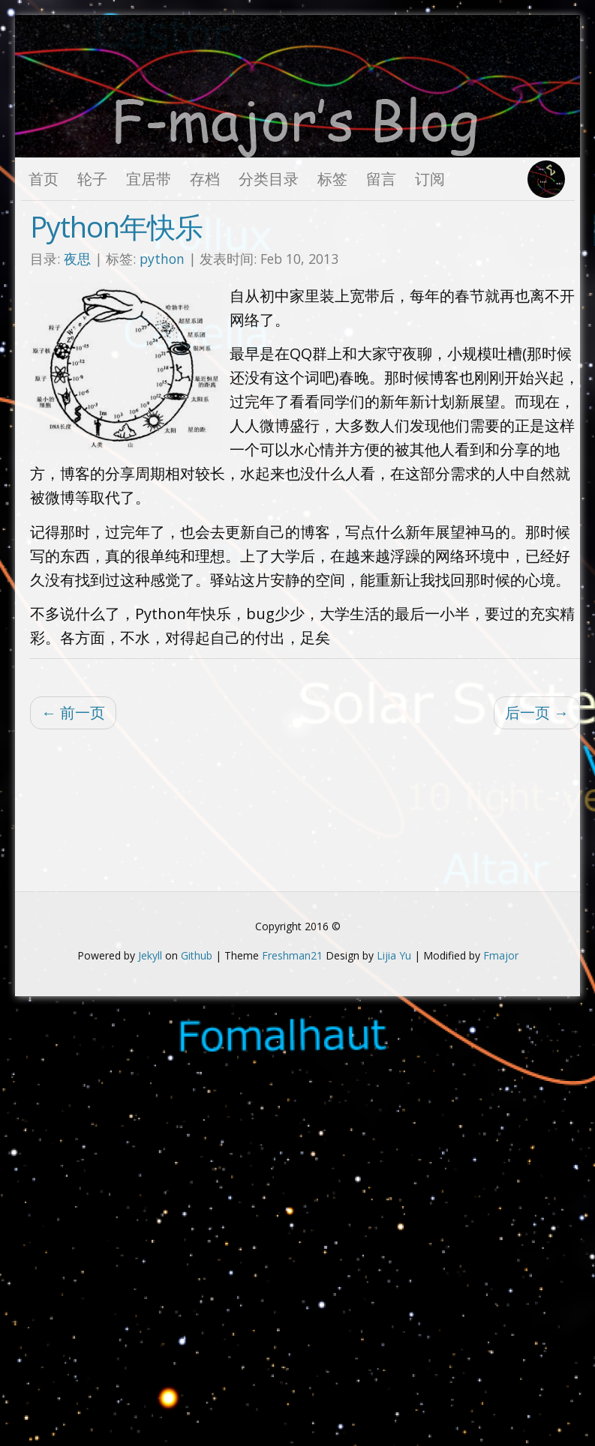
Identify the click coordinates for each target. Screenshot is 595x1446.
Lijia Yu (394, 955)
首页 (44, 179)
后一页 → (537, 712)
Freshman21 (292, 955)
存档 (205, 179)
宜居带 (148, 179)
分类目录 (269, 179)
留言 (381, 179)
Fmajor (500, 955)
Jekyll (150, 955)
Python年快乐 (116, 226)
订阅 (430, 179)
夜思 (77, 259)
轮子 (92, 179)
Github (196, 955)
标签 (332, 179)
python (164, 259)
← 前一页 (73, 712)
